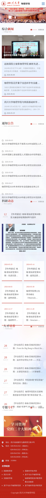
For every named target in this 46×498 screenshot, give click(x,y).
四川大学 (7, 474)
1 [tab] (37, 20)
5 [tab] (41, 55)
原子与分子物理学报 (32, 474)
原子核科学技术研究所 (33, 485)
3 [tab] (43, 20)
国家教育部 (8, 471)
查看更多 (41, 30)
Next (44, 15)
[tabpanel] (23, 15)
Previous (2, 15)
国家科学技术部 (31, 471)
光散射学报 (8, 478)
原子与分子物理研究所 (12, 485)
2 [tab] (40, 20)
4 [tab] (38, 55)
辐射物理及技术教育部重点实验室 (33, 480)
